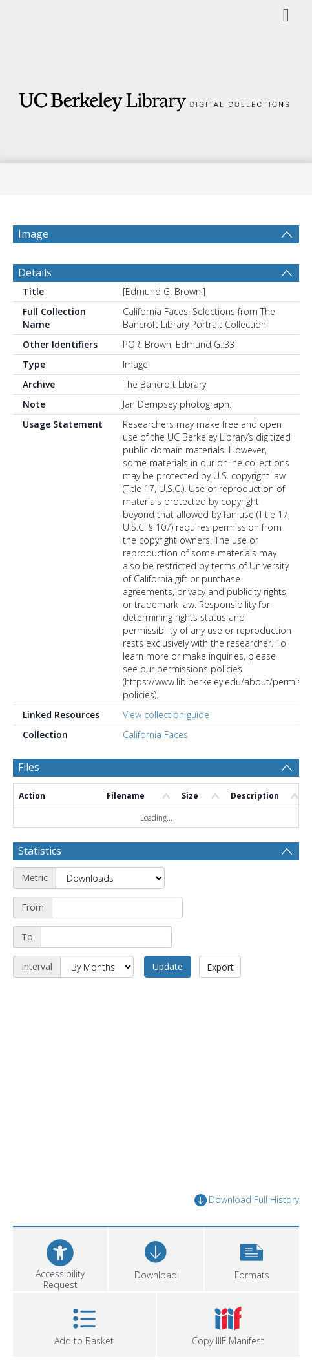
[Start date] (117, 907)
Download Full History (246, 1200)
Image (33, 234)
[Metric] (110, 878)
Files (28, 767)
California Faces (155, 734)
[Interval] (97, 967)
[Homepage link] (156, 98)
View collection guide (166, 714)
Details (35, 272)
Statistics (39, 851)
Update (167, 966)
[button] (252, 1257)
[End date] (106, 937)
